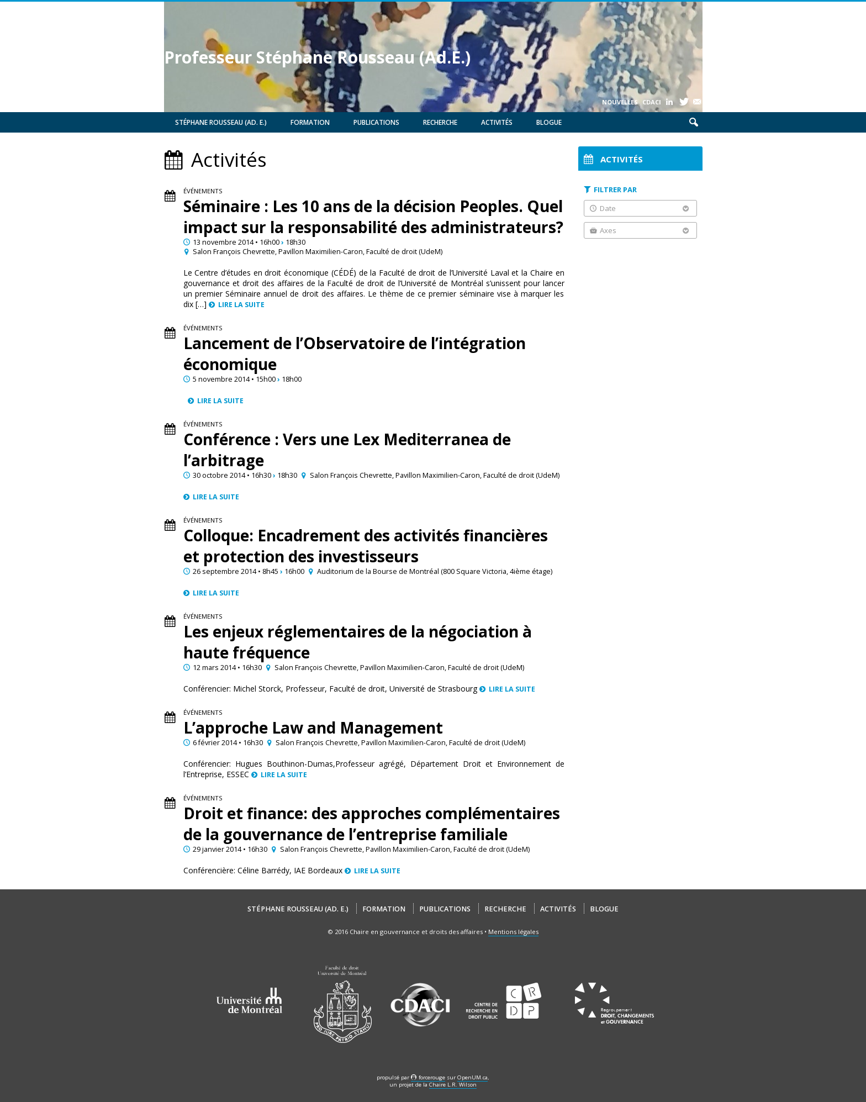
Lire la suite (241, 304)
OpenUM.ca (472, 1077)
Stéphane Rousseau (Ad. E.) (221, 122)
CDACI (651, 102)
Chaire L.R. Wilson (453, 1084)
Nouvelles (620, 102)
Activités (497, 122)
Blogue (549, 122)
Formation (310, 122)
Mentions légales (513, 931)
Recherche (440, 122)
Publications (376, 122)
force (432, 1077)
